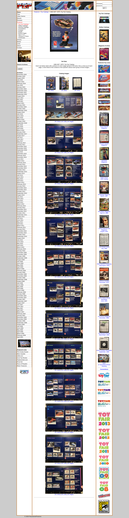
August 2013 (21, 173)
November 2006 (22, 319)
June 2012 (20, 198)
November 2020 (22, 107)
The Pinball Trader (104, 247)
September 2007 (22, 301)
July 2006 (20, 326)
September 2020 (22, 110)
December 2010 (22, 231)
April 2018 (20, 128)
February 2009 (21, 270)
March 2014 (20, 161)
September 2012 (22, 193)
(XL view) (51, 90)
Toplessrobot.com (22, 360)
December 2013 (22, 166)
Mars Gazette (21, 354)
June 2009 (20, 263)
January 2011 (21, 229)
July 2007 (20, 304)
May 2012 (20, 200)
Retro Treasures (22, 366)
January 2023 (21, 87)
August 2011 (21, 216)
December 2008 (22, 274)
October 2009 (21, 256)
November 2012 (22, 189)
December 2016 (22, 146)
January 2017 (21, 144)
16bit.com (20, 356)
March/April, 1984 (104, 335)
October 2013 (21, 170)
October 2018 (21, 121)
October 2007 (21, 299)
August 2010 (21, 238)
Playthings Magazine (104, 194)
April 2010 (20, 245)
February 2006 (21, 335)
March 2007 (20, 312)
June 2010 (20, 242)
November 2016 (22, 148)
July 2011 (20, 218)
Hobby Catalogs (23, 25)
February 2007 (21, 313)
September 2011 (22, 215)
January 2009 (21, 272)
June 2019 (20, 116)
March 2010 (20, 247)
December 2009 (22, 252)
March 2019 (20, 119)
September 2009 (22, 258)
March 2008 (20, 290)
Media (19, 41)
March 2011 (20, 225)
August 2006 (21, 324)
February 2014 (21, 162)
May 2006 (20, 330)
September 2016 (22, 150)
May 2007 (20, 308)
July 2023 (20, 85)
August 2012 (21, 195)
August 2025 (21, 78)
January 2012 (21, 207)
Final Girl (20, 362)
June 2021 (20, 98)
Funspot (20, 30)
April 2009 (20, 267)
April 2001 (20, 337)
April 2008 (20, 288)
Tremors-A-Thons (23, 36)
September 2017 (22, 134)
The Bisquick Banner (104, 333)
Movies (19, 18)
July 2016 (20, 152)
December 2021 (22, 92)
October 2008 (21, 277)
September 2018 (22, 123)
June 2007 (20, 306)
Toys (18, 14)
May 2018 (20, 126)
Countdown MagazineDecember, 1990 (104, 317)
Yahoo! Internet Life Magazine (104, 229)
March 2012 (20, 204)
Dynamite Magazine (104, 161)
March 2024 (20, 81)
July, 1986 (104, 248)
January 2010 (21, 251)
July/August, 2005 (104, 265)
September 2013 (22, 171)
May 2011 (20, 222)
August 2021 (21, 96)
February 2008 (21, 292)
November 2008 (22, 276)
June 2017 (20, 139)
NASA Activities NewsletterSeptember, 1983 (104, 351)
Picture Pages (22, 33)
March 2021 (20, 103)
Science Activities (104, 281)
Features (36, 12)
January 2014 (21, 164)
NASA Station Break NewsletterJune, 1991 (104, 299)
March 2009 (20, 268)
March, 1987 (104, 196)
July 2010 (20, 240)
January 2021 (21, 105)
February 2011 (21, 227)
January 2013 (21, 186)
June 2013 (20, 177)
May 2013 (20, 179)
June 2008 (20, 285)
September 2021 (22, 94)
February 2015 (21, 155)
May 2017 (20, 141)
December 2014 (22, 157)
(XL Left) (63, 121)
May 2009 (20, 265)
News (19, 12)
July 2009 (20, 261)
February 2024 (21, 83)
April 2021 (20, 101)
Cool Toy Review (22, 358)
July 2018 (20, 125)
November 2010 (22, 233)
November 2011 (22, 211)
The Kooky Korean (22, 352)
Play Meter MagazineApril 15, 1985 (104, 212)
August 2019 (21, 112)
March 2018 (20, 130)
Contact (19, 47)
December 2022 (22, 89)
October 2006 (21, 321)
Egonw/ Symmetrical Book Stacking (104, 364)
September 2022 (22, 90)
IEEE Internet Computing (104, 264)
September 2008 (22, 279)
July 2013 (20, 175)
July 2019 (20, 114)
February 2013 (21, 184)
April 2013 (20, 180)
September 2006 (22, 322)
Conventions (22, 28)
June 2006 (20, 328)
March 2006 (20, 333)
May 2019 (20, 117)
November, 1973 (104, 282)
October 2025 (21, 76)
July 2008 (20, 283)
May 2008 (20, 286)
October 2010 (21, 234)
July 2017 (20, 137)
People (20, 31)
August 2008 (21, 281)
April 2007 (20, 310)
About (19, 45)
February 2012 (21, 206)
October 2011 (21, 213)
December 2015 (22, 153)
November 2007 (22, 297)
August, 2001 (104, 231)
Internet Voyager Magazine (104, 144)
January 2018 (21, 132)
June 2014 (20, 159)
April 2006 (20, 331)
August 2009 (21, 259)
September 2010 (22, 236)
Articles (19, 39)
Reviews (19, 20)
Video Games (21, 16)
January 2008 (21, 294)
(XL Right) (71, 121)
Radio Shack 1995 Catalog (104, 178)
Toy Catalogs (44, 12)
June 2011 (20, 220)
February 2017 (21, 143)
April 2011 (20, 224)
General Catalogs (23, 27)
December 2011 (22, 209)
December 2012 (22, 188)
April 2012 (20, 202)
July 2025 (20, 80)
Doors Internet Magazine (104, 127)
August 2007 (21, 303)
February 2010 (21, 249)
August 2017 (21, 135)
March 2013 (20, 182)
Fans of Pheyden (22, 364)
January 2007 (21, 315)
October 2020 (21, 108)
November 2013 (22, 168)
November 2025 (22, 74)
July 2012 (20, 197)
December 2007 (22, 295)
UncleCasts (21, 37)
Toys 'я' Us (21, 34)
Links (18, 43)
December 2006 (22, 317)
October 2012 (21, 191)
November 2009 (22, 254)
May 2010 (20, 243)
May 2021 (20, 99)
